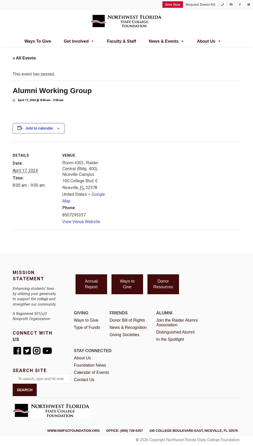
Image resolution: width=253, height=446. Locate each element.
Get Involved (79, 40)
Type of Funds (87, 327)
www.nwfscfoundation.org (73, 431)
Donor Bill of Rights (127, 320)
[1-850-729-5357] (222, 4)
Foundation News (90, 365)
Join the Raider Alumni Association (177, 322)
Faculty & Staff (121, 41)
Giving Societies (124, 334)
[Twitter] (248, 4)
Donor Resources (163, 284)
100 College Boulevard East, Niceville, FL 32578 (193, 431)
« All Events (24, 58)
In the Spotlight (170, 339)
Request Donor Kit (200, 4)
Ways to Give (37, 41)
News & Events (166, 40)
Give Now (172, 4)
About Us (209, 40)
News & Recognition (128, 327)
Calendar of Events (91, 372)
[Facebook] (240, 4)
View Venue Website (81, 221)
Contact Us (84, 379)
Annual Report (91, 284)
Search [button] (25, 390)
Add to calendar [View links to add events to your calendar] (39, 128)
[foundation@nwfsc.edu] (231, 4)
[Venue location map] (139, 177)
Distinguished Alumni (175, 332)
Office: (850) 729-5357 (124, 431)
